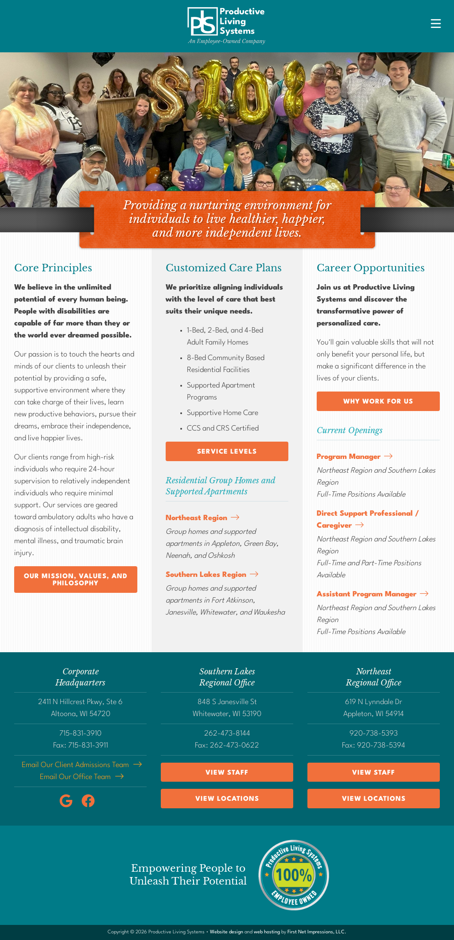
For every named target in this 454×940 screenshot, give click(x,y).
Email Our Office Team (75, 777)
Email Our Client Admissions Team (75, 765)
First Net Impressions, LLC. (316, 932)
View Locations (227, 799)
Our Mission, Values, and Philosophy (76, 580)
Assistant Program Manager (366, 594)
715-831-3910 (80, 733)
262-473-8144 (227, 733)
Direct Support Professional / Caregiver (368, 519)
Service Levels (227, 452)
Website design (226, 932)
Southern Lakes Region (206, 575)
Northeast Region (196, 518)
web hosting (267, 932)
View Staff (227, 773)
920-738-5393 (373, 733)
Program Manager (348, 457)
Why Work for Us (378, 402)
